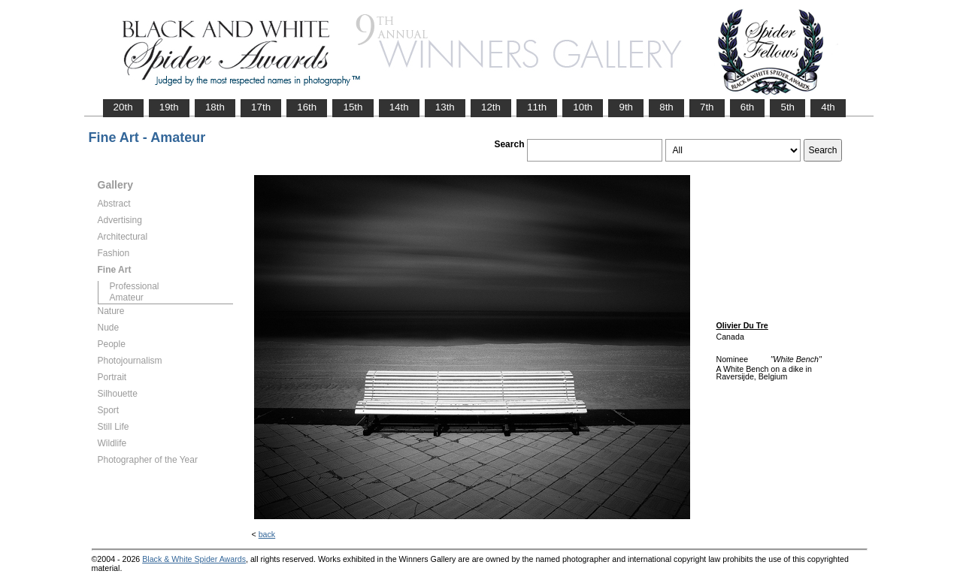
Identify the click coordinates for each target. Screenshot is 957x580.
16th (307, 107)
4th (828, 107)
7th (707, 107)
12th (491, 107)
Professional (134, 286)
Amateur (127, 297)
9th (625, 107)
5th (787, 107)
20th (123, 107)
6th (747, 107)
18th (215, 107)
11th (537, 107)
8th (666, 107)
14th (399, 107)
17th (261, 107)
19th (169, 107)
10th (583, 107)
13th (445, 107)
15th (353, 107)
